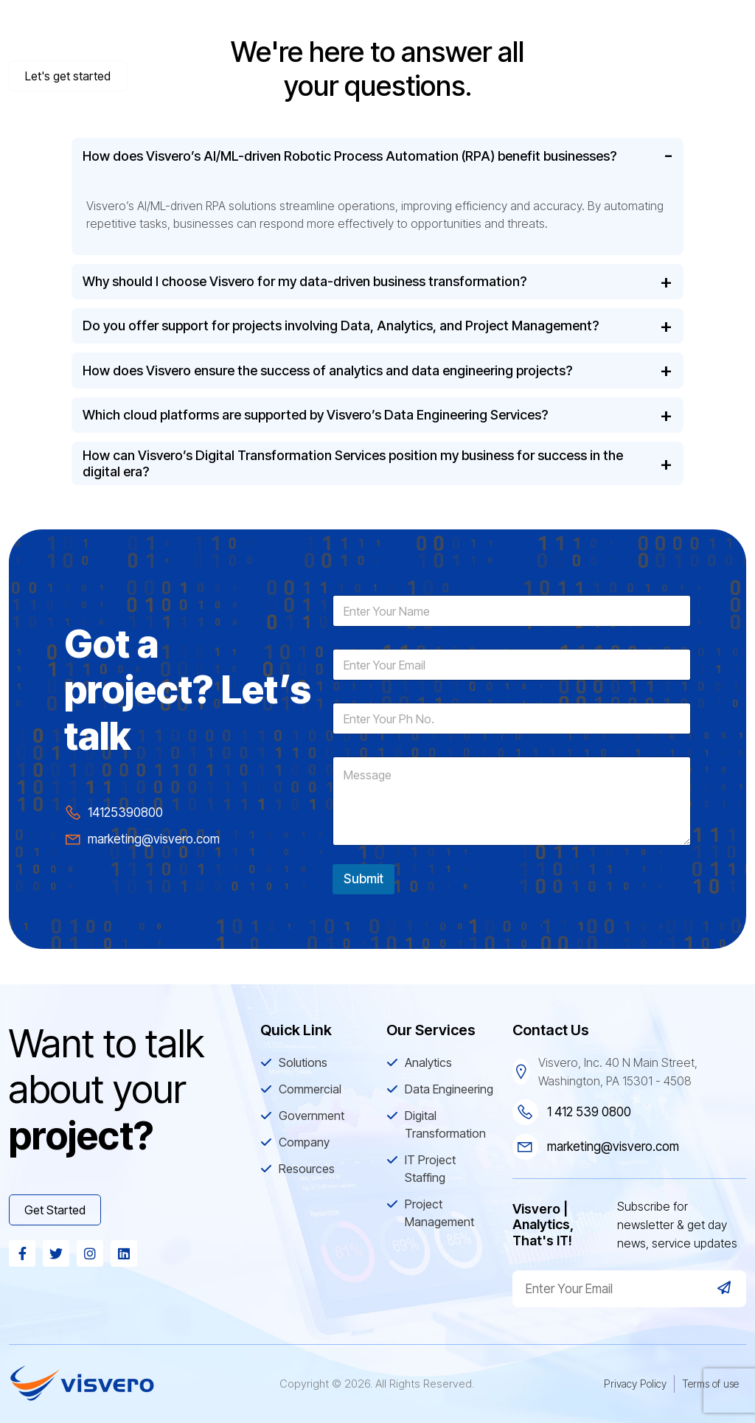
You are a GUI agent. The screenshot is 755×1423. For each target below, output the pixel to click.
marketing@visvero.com (154, 839)
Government (508, 33)
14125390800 (125, 812)
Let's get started (68, 76)
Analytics (428, 1062)
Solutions (309, 33)
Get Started (55, 1210)
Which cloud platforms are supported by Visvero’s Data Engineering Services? (315, 414)
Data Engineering (449, 1089)
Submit (363, 878)
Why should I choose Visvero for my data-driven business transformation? (304, 281)
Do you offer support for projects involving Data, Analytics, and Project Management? (341, 325)
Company (606, 33)
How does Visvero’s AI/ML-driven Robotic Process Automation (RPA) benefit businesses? (349, 156)
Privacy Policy (635, 1383)
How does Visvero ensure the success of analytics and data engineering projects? (327, 370)
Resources (700, 33)
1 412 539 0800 (589, 1111)
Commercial (404, 33)
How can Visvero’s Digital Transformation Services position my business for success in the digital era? (353, 463)
